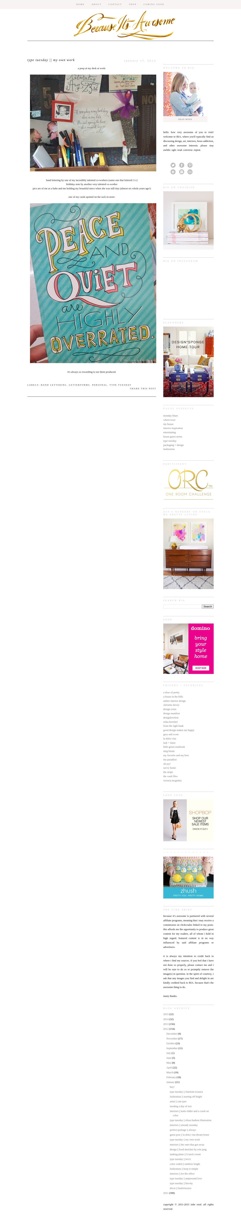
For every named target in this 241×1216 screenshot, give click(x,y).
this (135, 180)
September (172, 1048)
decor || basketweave (180, 1188)
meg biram (169, 751)
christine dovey (171, 704)
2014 (166, 1019)
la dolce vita (169, 738)
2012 (166, 1028)
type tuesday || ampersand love (186, 1178)
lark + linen (169, 742)
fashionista (169, 449)
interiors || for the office (182, 1173)
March (170, 1072)
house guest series (172, 436)
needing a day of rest (180, 1106)
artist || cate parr (178, 1101)
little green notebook (174, 746)
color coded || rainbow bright (185, 1163)
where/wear (169, 419)
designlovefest (170, 717)
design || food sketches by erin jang (188, 1149)
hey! (172, 1086)
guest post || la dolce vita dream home (189, 1134)
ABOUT (96, 4)
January (171, 1082)
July (169, 1053)
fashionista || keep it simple (184, 1168)
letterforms (79, 385)
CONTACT (115, 4)
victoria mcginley (172, 780)
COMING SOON (154, 4)
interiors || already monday (184, 1124)
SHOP (133, 4)
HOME (80, 4)
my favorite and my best (176, 755)
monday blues (170, 415)
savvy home (169, 767)
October (171, 1043)
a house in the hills (173, 696)
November (172, 1038)
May (169, 1062)
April (170, 1067)
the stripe (168, 772)
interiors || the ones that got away (187, 1144)
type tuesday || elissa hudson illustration (190, 1120)
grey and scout (171, 734)
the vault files (170, 776)
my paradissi (170, 759)
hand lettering (54, 385)
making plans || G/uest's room (185, 1154)
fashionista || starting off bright (186, 1096)
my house (168, 424)
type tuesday (169, 440)
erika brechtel (170, 721)
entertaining (169, 432)
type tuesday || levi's (180, 1159)
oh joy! (167, 763)
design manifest (171, 713)
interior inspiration (173, 428)
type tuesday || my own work (185, 1139)
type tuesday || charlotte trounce (186, 1091)
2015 (166, 1014)
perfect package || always (183, 1129)
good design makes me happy (178, 730)
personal (100, 385)
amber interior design (174, 700)
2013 (166, 1023)
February (172, 1077)
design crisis (169, 709)
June (169, 1057)
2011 (166, 1192)
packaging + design (173, 445)
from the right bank (173, 725)
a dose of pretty (171, 692)
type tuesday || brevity (181, 1183)
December (172, 1033)
